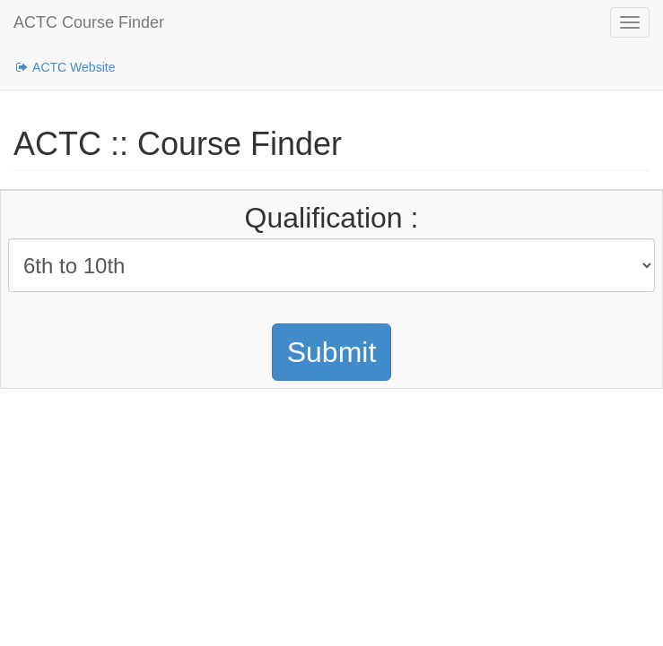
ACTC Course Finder (88, 22)
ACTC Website (64, 67)
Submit (332, 352)
